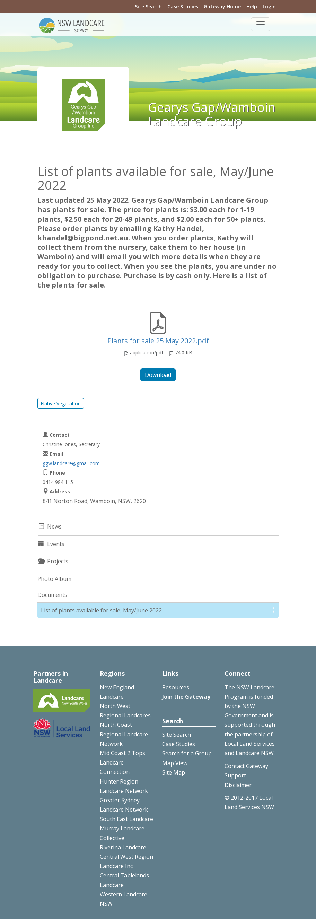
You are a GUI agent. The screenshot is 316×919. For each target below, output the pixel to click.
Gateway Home (222, 6)
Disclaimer (238, 785)
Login (269, 6)
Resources (175, 687)
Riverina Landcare (123, 847)
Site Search (148, 6)
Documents (52, 595)
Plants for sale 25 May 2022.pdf (158, 340)
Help (251, 6)
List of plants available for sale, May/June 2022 (101, 610)
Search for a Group (187, 753)
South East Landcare (126, 819)
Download (158, 375)
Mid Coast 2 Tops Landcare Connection (122, 762)
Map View (174, 763)
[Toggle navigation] (260, 24)
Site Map (173, 772)
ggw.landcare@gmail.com (71, 463)
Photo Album (54, 579)
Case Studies (182, 6)
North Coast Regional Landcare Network (124, 734)
